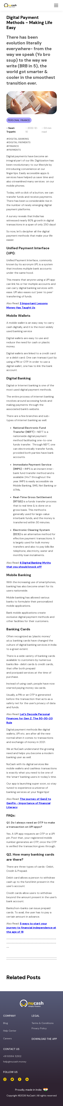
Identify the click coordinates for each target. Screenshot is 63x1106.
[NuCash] (10, 5)
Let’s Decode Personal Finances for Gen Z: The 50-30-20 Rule (29, 718)
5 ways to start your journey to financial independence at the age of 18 (31, 928)
